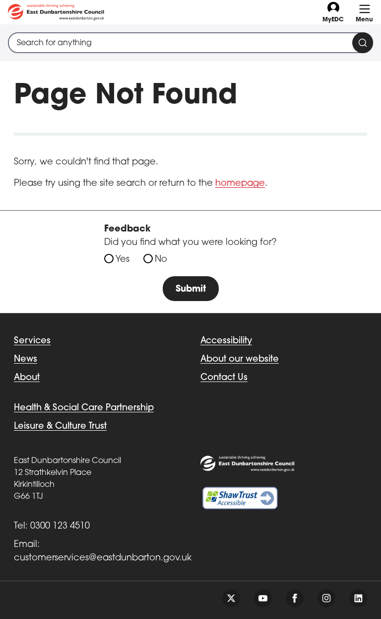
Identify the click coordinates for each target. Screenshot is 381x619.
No (161, 259)
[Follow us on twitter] (231, 598)
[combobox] (190, 42)
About (27, 378)
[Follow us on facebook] (295, 598)
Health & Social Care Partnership (84, 408)
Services (32, 341)
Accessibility (226, 341)
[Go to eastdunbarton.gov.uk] (56, 12)
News (25, 359)
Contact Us (224, 378)
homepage (240, 183)
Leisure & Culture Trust (60, 426)
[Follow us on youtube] (263, 598)
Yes (122, 259)
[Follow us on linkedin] (358, 598)
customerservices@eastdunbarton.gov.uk (102, 558)
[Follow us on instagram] (326, 598)
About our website (239, 359)
